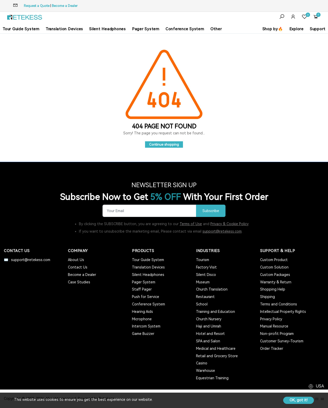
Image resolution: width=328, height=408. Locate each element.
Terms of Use (191, 224)
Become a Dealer (65, 6)
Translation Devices (64, 29)
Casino (201, 363)
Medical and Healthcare (215, 348)
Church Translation (212, 289)
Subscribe (210, 211)
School (202, 304)
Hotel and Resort (210, 334)
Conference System (185, 29)
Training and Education (215, 312)
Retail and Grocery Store (217, 356)
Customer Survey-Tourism (281, 341)
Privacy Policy (271, 319)
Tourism (202, 260)
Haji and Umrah (208, 326)
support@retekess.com (222, 231)
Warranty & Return (275, 282)
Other (216, 29)
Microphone (142, 319)
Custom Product (274, 260)
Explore (296, 29)
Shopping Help (272, 289)
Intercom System (146, 326)
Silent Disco (206, 275)
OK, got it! (299, 400)
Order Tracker (271, 348)
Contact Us (77, 267)
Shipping (267, 297)
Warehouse (205, 371)
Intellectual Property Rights (283, 312)
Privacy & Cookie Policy (229, 224)
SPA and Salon (208, 341)
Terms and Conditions (278, 304)
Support (317, 29)
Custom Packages (275, 275)
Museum (203, 282)
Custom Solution (274, 267)
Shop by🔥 (272, 29)
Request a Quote (36, 6)
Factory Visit (206, 267)
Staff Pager (142, 289)
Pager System (145, 29)
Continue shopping (164, 144)
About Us (76, 260)
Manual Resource (274, 326)
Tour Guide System (21, 29)
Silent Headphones (107, 29)
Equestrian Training (212, 378)
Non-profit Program (277, 334)
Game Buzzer (143, 334)
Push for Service (145, 297)
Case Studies (79, 282)
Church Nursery (208, 319)
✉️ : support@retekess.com (27, 260)
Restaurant (205, 297)
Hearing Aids (142, 312)
